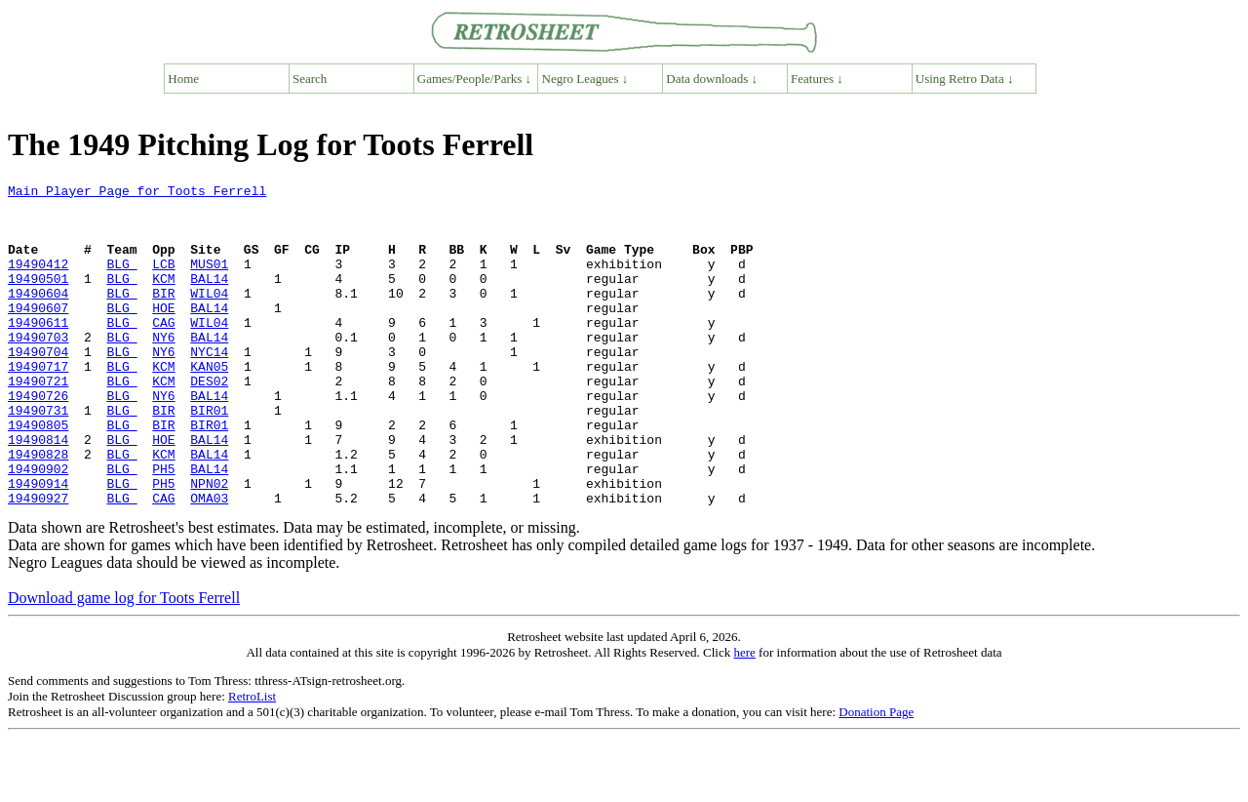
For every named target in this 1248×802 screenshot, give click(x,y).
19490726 (38, 439)
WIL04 (209, 316)
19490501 (38, 298)
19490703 (38, 369)
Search (309, 78)
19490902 (38, 527)
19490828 (38, 509)
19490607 (38, 333)
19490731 (38, 456)
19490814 (38, 492)
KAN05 (209, 404)
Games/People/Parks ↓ (474, 78)
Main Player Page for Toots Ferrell (137, 193)
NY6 (163, 369)
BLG (121, 281)
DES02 (209, 421)
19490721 (38, 421)
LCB (163, 281)
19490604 (38, 316)
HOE (163, 333)
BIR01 (209, 456)
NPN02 (209, 544)
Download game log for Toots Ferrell (124, 662)
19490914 (38, 544)
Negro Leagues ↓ (585, 78)
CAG (163, 351)
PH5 (163, 527)
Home (183, 78)
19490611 (38, 351)
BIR (163, 316)
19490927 (38, 562)
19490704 (38, 386)
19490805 (38, 474)
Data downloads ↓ (712, 78)
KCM (163, 298)
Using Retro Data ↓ (965, 78)
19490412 (38, 281)
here (744, 716)
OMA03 (209, 562)
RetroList (252, 760)
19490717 (38, 404)
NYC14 (209, 386)
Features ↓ (817, 78)
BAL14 (209, 298)
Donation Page (876, 776)
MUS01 (209, 281)
